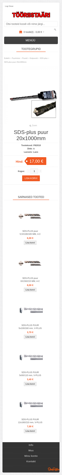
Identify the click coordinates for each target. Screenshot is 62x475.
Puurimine (16, 58)
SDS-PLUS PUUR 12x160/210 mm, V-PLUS (30, 421)
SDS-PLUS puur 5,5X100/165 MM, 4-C (30, 232)
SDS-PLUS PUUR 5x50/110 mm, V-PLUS (30, 374)
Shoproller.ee (54, 469)
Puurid (24, 58)
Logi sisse (9, 6)
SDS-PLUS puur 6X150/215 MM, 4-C (30, 279)
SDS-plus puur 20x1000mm (15, 62)
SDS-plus (43, 58)
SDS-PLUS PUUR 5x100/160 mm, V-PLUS (30, 326)
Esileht (7, 58)
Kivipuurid (34, 58)
